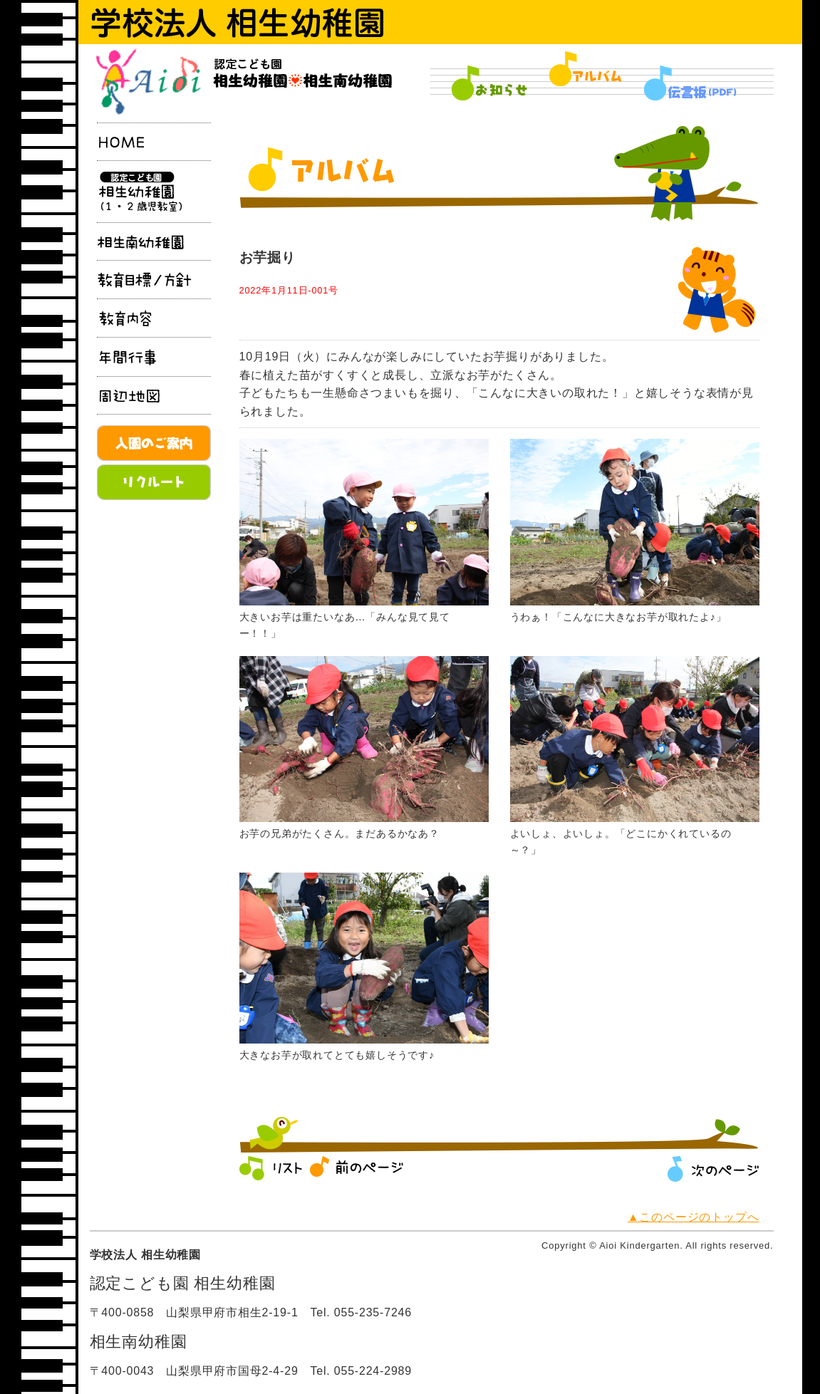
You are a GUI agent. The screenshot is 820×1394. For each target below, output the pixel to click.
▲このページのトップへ (693, 1217)
